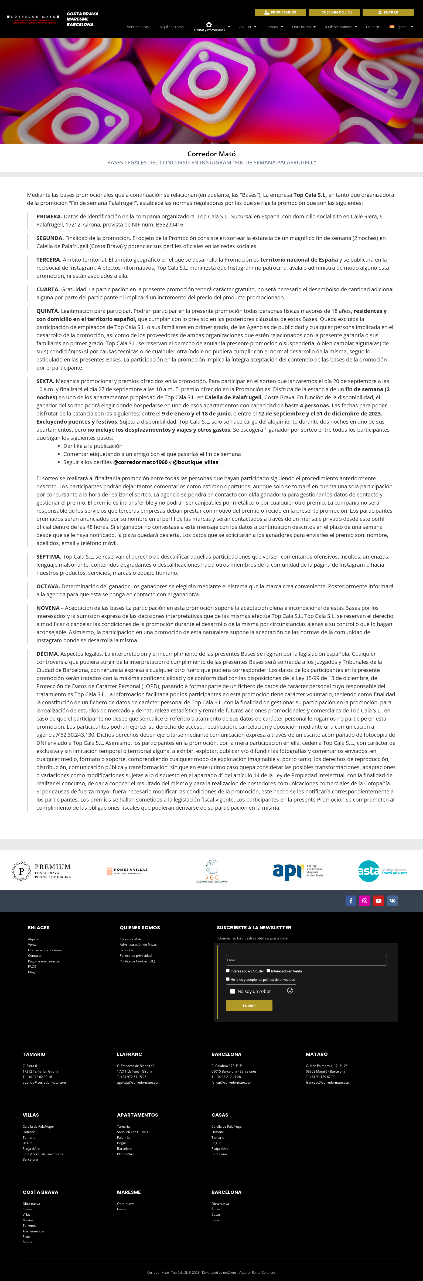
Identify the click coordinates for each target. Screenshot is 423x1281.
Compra (274, 26)
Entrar (390, 12)
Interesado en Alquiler (247, 971)
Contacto (373, 26)
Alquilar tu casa (172, 26)
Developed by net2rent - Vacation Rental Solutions (239, 1272)
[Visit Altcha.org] (290, 992)
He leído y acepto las (263, 980)
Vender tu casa (139, 26)
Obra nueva (304, 26)
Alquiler (247, 26)
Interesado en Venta (286, 971)
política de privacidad (279, 980)
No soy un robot (254, 991)
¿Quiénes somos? (341, 26)
